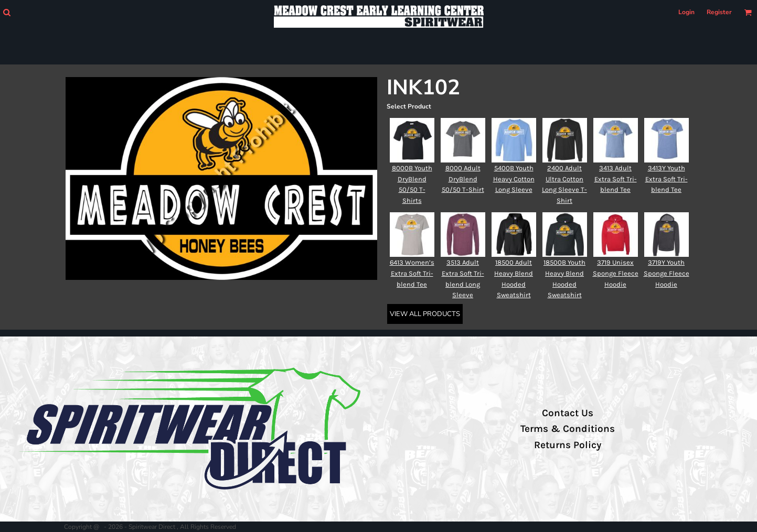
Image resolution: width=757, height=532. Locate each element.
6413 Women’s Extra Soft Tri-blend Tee (412, 273)
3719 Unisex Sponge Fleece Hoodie (615, 273)
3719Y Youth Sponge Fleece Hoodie (666, 273)
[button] (6, 12)
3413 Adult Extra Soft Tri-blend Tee (615, 179)
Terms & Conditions (567, 429)
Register (719, 12)
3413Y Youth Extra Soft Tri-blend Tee (666, 179)
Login (686, 12)
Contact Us (567, 413)
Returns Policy (567, 445)
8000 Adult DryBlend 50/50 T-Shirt (463, 179)
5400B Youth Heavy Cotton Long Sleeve (514, 179)
